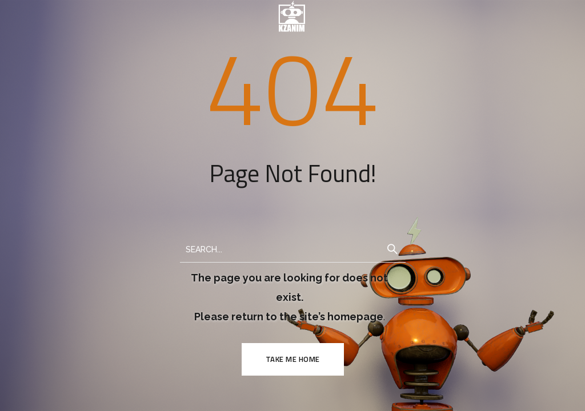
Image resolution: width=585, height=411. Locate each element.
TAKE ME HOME (293, 359)
